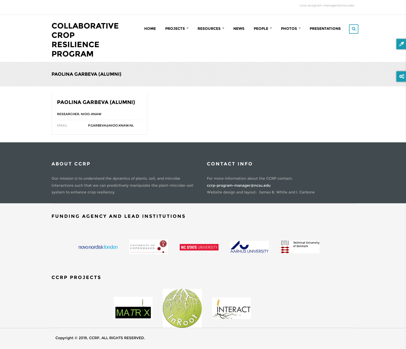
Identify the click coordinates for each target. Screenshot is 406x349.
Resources (211, 28)
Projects (176, 28)
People (263, 28)
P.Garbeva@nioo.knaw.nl (111, 125)
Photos (290, 28)
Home (150, 28)
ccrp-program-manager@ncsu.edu (327, 5)
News (238, 28)
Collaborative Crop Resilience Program (85, 40)
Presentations (325, 28)
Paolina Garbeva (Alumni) (96, 102)
